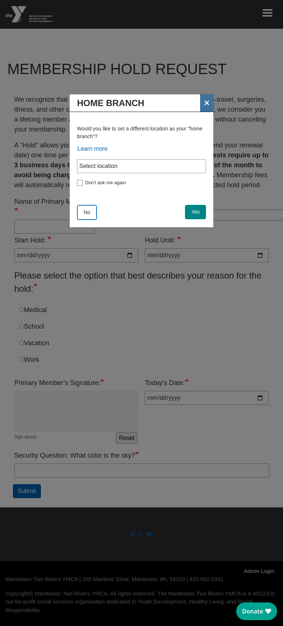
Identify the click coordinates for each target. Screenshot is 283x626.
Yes (195, 212)
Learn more (92, 149)
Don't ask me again (105, 182)
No (87, 212)
